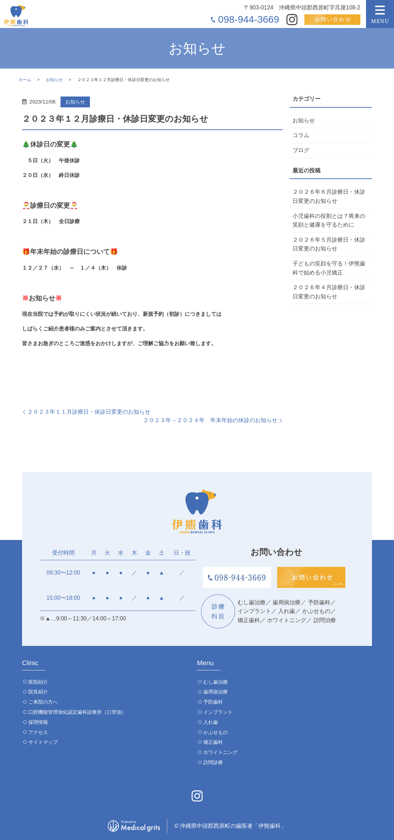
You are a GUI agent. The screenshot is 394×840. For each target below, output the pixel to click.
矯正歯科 (213, 742)
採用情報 (38, 722)
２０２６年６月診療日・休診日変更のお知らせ (329, 196)
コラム (301, 135)
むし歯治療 (215, 682)
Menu (205, 663)
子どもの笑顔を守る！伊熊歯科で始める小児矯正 (329, 268)
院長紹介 (38, 692)
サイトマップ (43, 742)
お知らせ (54, 79)
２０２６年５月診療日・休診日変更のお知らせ (329, 244)
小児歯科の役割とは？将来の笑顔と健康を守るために (329, 220)
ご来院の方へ (43, 702)
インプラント (218, 712)
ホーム (25, 79)
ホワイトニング (220, 752)
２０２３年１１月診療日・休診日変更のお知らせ (88, 412)
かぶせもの (215, 732)
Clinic (30, 663)
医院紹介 (38, 682)
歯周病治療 (215, 692)
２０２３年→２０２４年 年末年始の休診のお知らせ (210, 420)
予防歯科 (213, 702)
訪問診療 (213, 762)
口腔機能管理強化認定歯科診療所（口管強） (77, 712)
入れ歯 (210, 722)
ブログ (301, 150)
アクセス (38, 732)
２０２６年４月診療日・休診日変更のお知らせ (329, 291)
